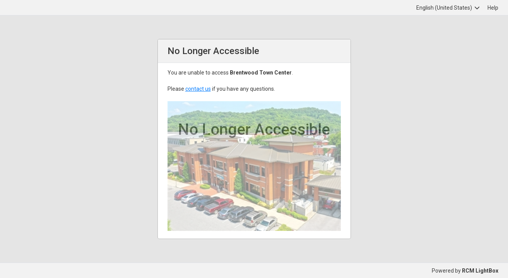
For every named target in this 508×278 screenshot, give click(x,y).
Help (492, 8)
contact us (198, 89)
